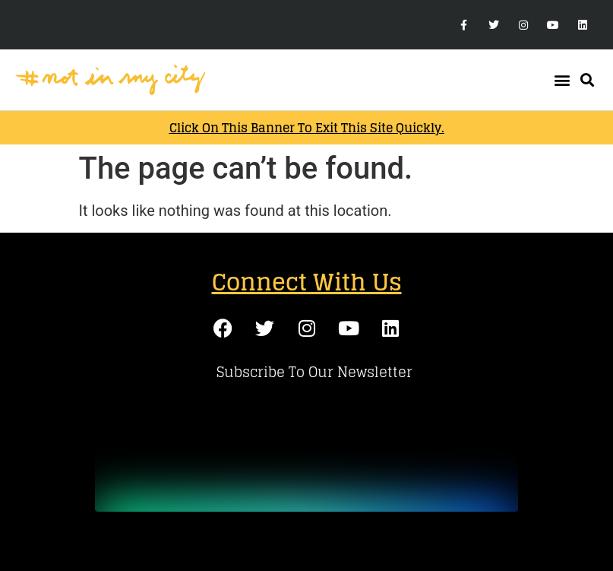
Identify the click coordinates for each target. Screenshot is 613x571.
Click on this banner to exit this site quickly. (306, 127)
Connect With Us (307, 282)
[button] (561, 80)
